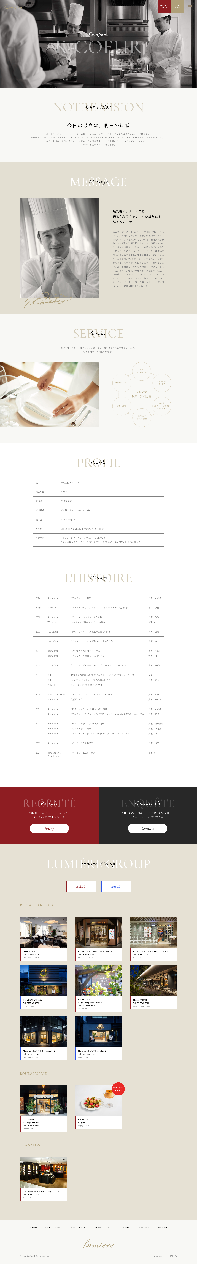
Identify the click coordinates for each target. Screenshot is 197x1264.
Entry (49, 828)
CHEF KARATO (53, 1227)
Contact (147, 828)
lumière (33, 1227)
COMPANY (123, 1227)
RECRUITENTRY (164, 6)
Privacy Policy (159, 1256)
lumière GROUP (101, 1227)
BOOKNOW (177, 6)
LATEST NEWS (77, 1227)
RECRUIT (162, 1227)
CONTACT (143, 1227)
